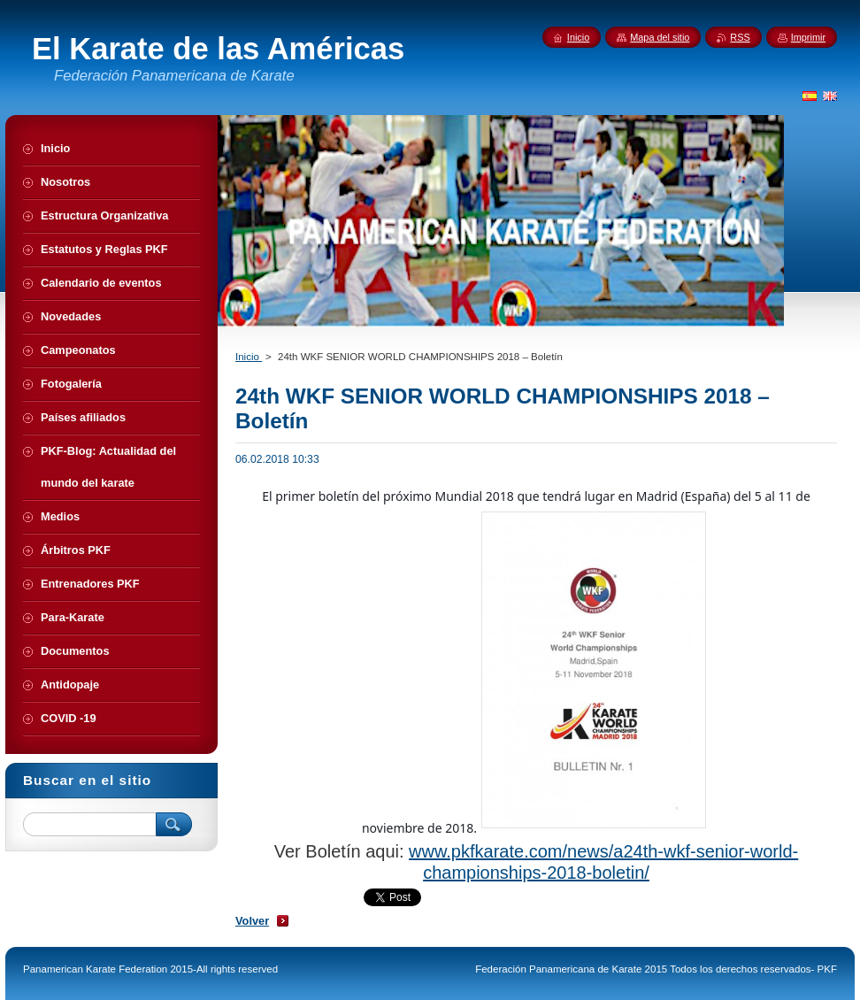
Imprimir (808, 37)
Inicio (248, 356)
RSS (739, 37)
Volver (252, 920)
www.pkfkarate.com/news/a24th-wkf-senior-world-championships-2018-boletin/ (603, 861)
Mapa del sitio (659, 37)
